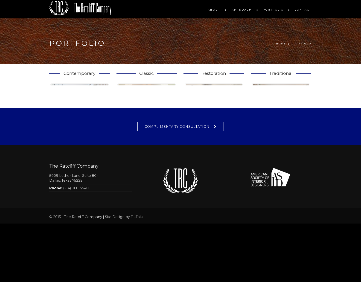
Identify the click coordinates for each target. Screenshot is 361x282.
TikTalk (137, 275)
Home (281, 43)
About (214, 9)
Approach (242, 9)
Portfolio (273, 9)
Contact (303, 9)
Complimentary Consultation (177, 185)
